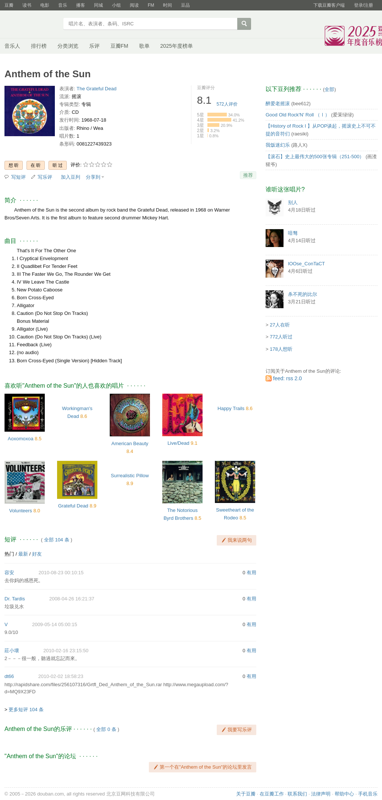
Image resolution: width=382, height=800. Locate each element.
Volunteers (20, 510)
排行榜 (39, 46)
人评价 (227, 104)
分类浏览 (67, 46)
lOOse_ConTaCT (306, 263)
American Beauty (130, 443)
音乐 (62, 5)
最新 (23, 554)
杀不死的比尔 (302, 294)
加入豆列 (70, 177)
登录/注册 (363, 5)
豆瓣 (8, 5)
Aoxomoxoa (21, 438)
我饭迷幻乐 (278, 145)
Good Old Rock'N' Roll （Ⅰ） (298, 115)
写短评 (18, 177)
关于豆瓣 (246, 794)
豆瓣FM (119, 46)
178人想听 (281, 349)
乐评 (94, 46)
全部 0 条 (106, 729)
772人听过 (281, 337)
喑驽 (293, 233)
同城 (98, 5)
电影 (44, 5)
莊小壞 (11, 650)
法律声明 (321, 794)
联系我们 (297, 794)
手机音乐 (368, 794)
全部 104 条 (56, 540)
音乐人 (12, 46)
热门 (9, 554)
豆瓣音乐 (31, 24)
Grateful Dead (73, 506)
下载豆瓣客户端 (329, 5)
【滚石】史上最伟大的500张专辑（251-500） (315, 156)
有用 (251, 572)
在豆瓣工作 (272, 794)
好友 (37, 554)
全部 (329, 89)
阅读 (134, 5)
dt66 (9, 676)
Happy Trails (230, 408)
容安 (9, 572)
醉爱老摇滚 (278, 103)
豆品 (185, 5)
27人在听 (279, 325)
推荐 (248, 175)
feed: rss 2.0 (287, 378)
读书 (26, 5)
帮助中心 (344, 794)
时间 (167, 5)
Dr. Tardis (14, 598)
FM (151, 5)
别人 (293, 202)
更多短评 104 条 (26, 709)
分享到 (93, 177)
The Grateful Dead (96, 88)
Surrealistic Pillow (130, 475)
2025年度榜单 (176, 46)
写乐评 (45, 177)
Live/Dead (178, 443)
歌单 (144, 46)
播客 (80, 5)
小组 (116, 5)
